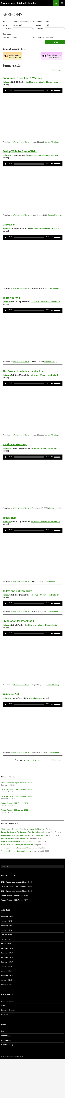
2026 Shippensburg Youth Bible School (16, 783)
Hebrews (7, 82)
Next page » (57, 70)
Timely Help (10, 517)
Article (4, 1005)
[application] (32, 90)
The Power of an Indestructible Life (23, 371)
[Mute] (52, 91)
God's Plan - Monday (10, 845)
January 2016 (6, 966)
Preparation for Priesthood (18, 621)
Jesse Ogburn (27, 848)
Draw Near (9, 224)
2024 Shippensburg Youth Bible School (16, 796)
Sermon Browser (32, 760)
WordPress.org (7, 1045)
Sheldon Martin (40, 835)
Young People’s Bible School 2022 (14, 810)
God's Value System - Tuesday (14, 829)
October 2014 (6, 984)
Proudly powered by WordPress (12, 1056)
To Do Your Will (12, 298)
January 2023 (6, 930)
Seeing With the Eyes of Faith (20, 151)
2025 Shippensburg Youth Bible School (16, 789)
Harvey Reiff (34, 829)
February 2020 (7, 948)
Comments (7, 1040)
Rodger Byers (42, 832)
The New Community (10, 851)
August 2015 (6, 971)
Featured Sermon (8, 1010)
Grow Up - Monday (9, 838)
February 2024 (7, 926)
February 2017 (7, 962)
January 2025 (6, 921)
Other (18, 57)
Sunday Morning (51, 142)
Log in (3, 1031)
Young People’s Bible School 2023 (14, 803)
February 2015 (7, 975)
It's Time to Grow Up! (15, 444)
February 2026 (7, 916)
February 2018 (7, 957)
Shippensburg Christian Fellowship (18, 3)
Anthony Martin (27, 851)
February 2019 (7, 953)
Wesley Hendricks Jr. (21, 142)
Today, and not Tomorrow (17, 591)
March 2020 (6, 944)
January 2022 (6, 935)
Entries (5, 1036)
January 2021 (6, 939)
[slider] (29, 90)
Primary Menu (62, 3)
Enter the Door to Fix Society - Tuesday (18, 832)
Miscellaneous (35, 698)
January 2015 (6, 980)
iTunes (12, 57)
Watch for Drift (11, 694)
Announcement (7, 1001)
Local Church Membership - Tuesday (16, 835)
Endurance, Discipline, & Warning (22, 78)
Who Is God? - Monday (10, 841)
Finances (4, 1015)
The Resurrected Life (10, 848)
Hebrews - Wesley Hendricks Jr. (44, 82)
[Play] (6, 91)
